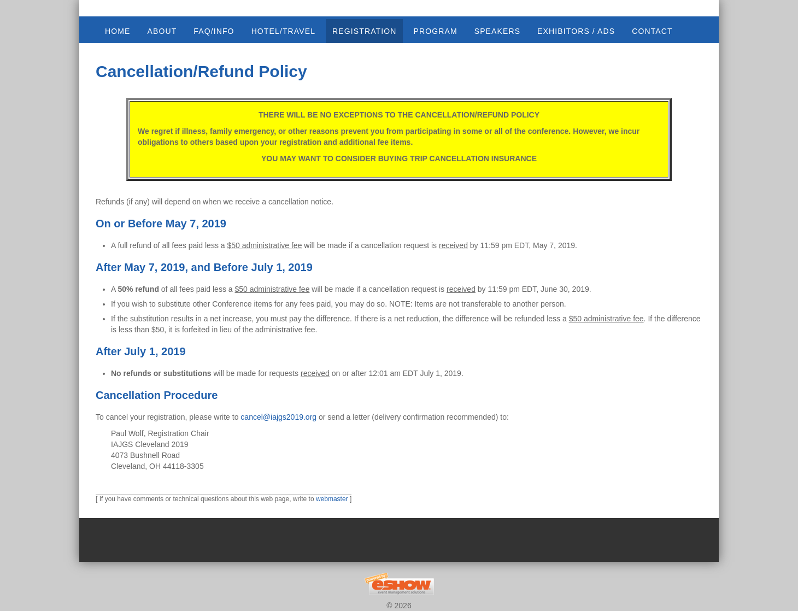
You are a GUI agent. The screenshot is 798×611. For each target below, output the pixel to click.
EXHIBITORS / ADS (576, 31)
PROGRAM (435, 31)
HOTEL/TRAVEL (283, 31)
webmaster (332, 499)
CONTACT (652, 31)
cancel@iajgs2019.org (278, 417)
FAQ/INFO (213, 31)
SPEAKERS (497, 31)
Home (117, 31)
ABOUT (162, 31)
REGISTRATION (364, 31)
